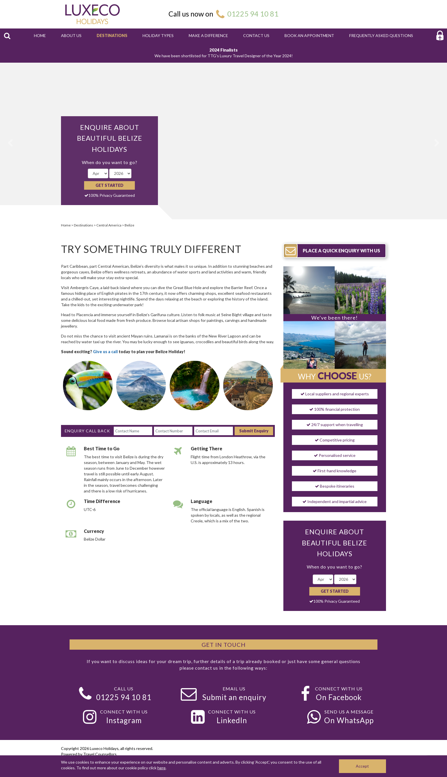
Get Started (109, 185)
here (161, 767)
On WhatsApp (349, 720)
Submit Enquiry (254, 430)
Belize (129, 225)
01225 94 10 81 (253, 13)
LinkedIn (232, 720)
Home (66, 225)
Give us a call (106, 351)
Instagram (124, 720)
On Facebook (339, 697)
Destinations (83, 225)
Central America (108, 225)
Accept (362, 766)
